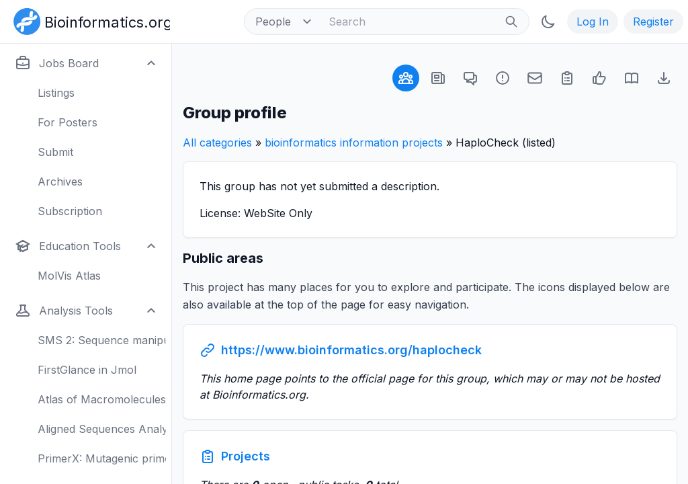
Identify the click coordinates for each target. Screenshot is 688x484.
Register (653, 21)
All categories (217, 142)
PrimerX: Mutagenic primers (102, 458)
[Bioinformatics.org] (89, 20)
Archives (60, 181)
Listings (56, 92)
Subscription (70, 211)
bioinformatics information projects (354, 142)
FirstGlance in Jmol (87, 369)
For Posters (67, 122)
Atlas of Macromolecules (102, 399)
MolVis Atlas (69, 275)
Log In (592, 21)
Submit (55, 152)
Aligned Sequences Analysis (102, 429)
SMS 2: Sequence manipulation (102, 340)
